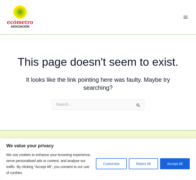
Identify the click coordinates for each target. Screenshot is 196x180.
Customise (111, 164)
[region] (98, 159)
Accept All (175, 164)
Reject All (143, 164)
